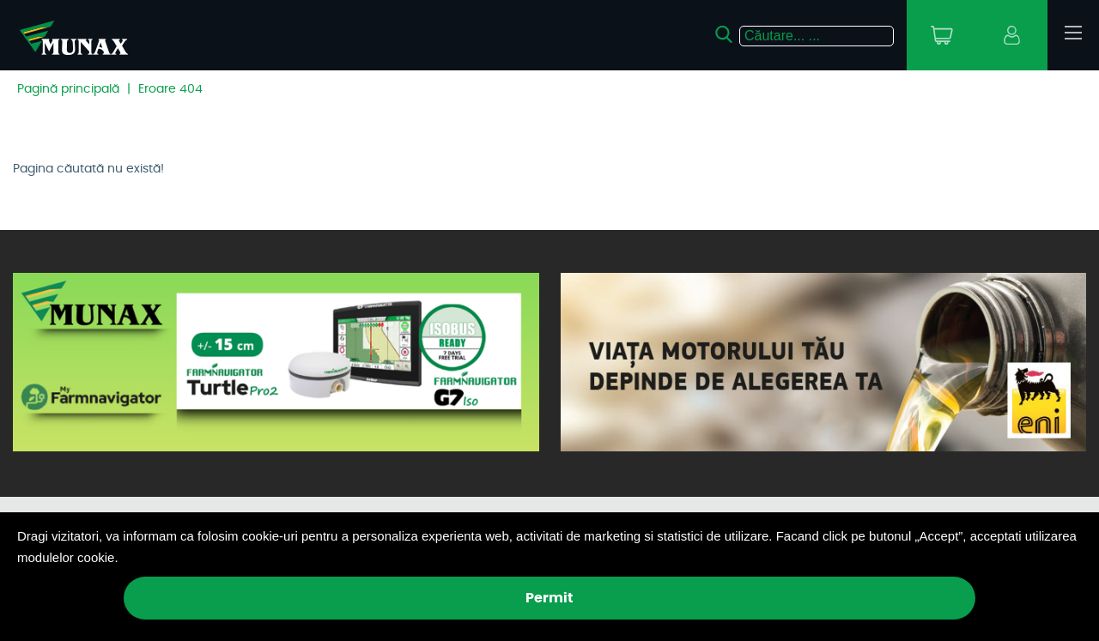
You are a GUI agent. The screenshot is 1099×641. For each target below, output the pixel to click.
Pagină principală (68, 89)
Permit (549, 598)
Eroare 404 (170, 89)
